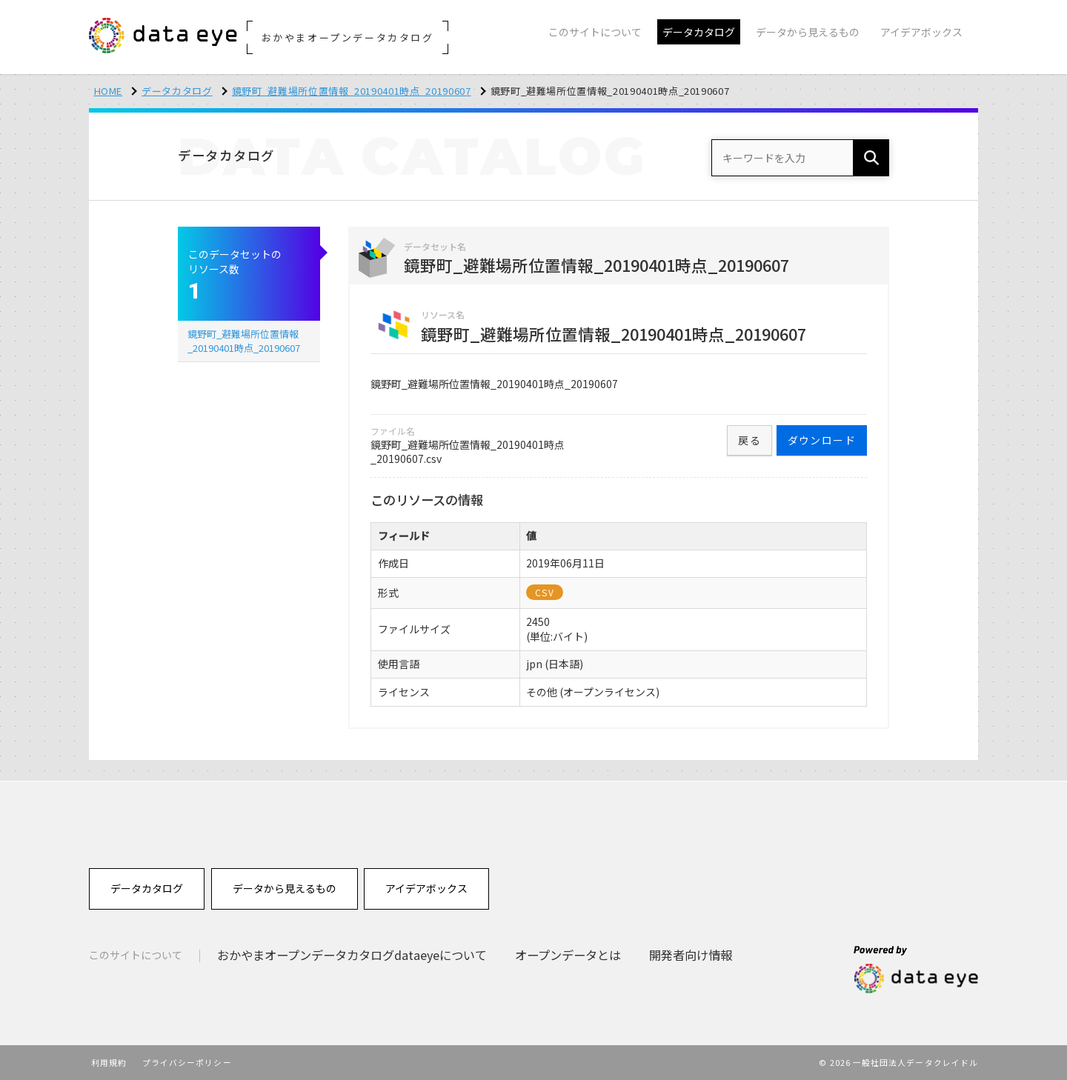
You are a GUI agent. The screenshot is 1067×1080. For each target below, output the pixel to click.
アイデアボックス (426, 888)
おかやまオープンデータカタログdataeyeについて (352, 955)
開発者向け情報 (690, 955)
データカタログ (177, 91)
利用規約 (109, 1062)
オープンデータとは (568, 955)
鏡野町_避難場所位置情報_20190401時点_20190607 (351, 91)
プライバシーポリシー (187, 1062)
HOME (108, 91)
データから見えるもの (284, 888)
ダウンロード (822, 440)
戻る (749, 440)
